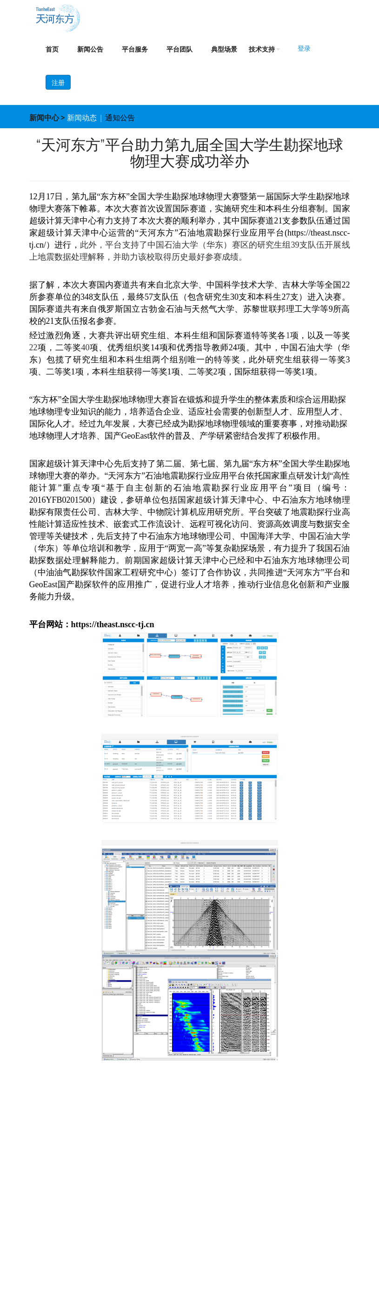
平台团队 (179, 49)
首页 (52, 49)
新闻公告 (90, 49)
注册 (58, 82)
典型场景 (224, 49)
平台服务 (135, 49)
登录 (304, 48)
